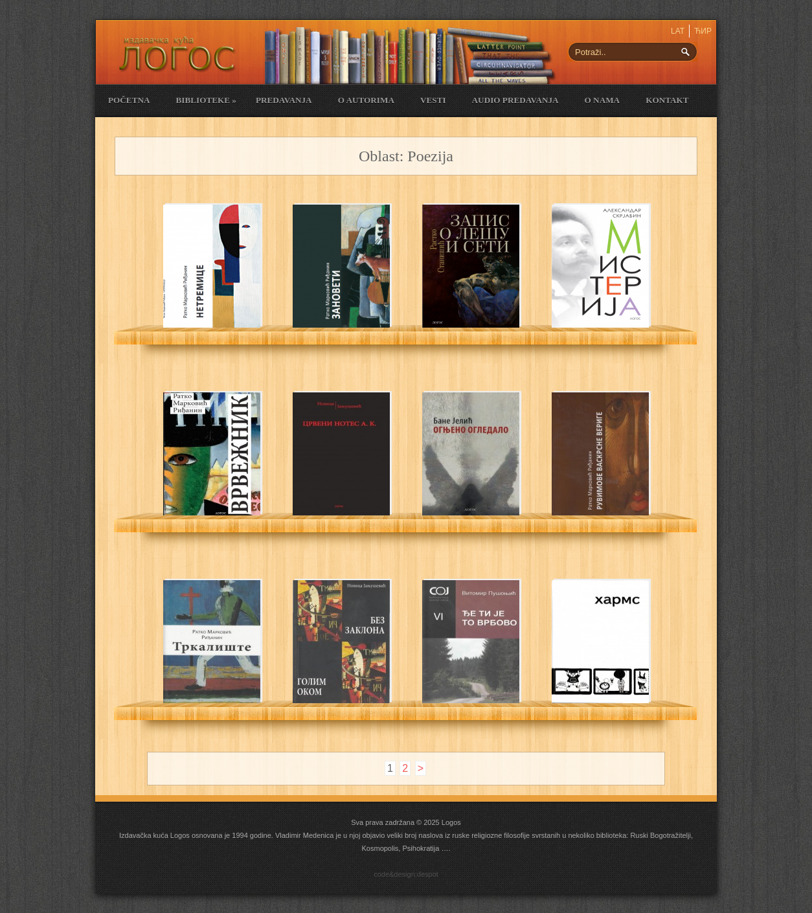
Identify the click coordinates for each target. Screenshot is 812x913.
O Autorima (366, 100)
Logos (451, 822)
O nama (602, 100)
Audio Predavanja (515, 100)
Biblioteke (205, 100)
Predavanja (284, 100)
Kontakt (667, 100)
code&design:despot (406, 874)
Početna (129, 100)
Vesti (433, 100)
